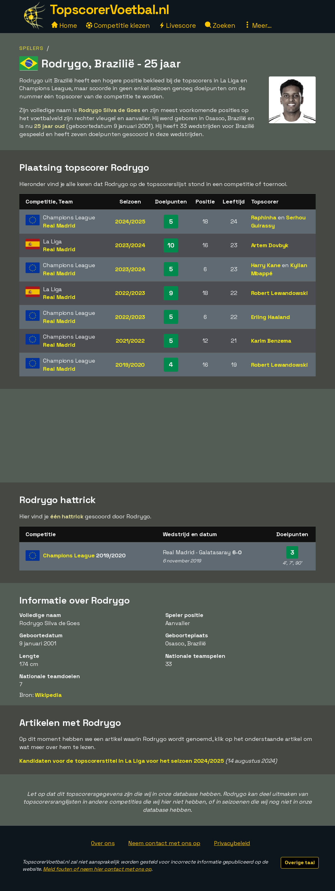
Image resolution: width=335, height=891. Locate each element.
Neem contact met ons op (164, 843)
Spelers (31, 48)
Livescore (177, 25)
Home (64, 25)
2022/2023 (130, 292)
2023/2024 (130, 245)
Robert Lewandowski (279, 292)
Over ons (102, 843)
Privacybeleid (232, 843)
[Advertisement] (167, 435)
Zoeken (220, 25)
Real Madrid (59, 225)
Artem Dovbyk (270, 245)
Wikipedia (48, 694)
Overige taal (300, 862)
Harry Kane (266, 265)
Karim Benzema (271, 340)
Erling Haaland (270, 317)
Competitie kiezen (118, 25)
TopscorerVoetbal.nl (109, 9)
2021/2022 (130, 340)
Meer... (258, 25)
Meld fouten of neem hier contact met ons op (97, 869)
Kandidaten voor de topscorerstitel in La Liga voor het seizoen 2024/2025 (121, 760)
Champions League (84, 555)
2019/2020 (130, 364)
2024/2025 (130, 221)
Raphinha (263, 217)
